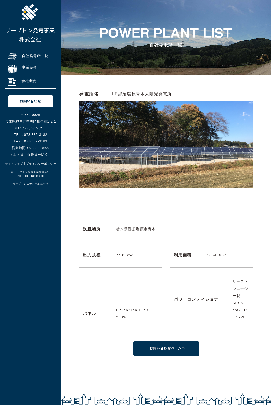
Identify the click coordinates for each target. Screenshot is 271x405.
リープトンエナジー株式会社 (30, 183)
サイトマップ (14, 163)
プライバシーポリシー (41, 163)
